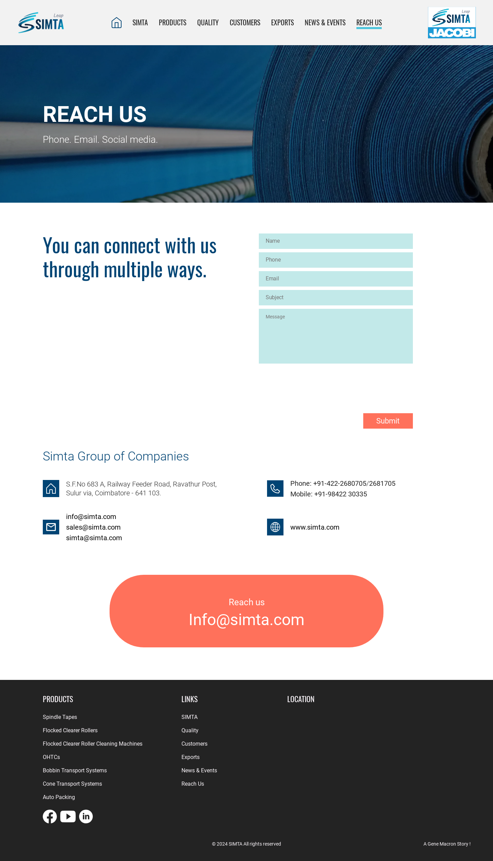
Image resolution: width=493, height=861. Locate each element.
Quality (190, 730)
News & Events (325, 22)
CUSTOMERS (245, 22)
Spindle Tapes (60, 717)
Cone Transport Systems (72, 784)
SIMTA (140, 22)
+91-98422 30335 (340, 494)
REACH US (369, 22)
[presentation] (311, 382)
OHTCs (51, 757)
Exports (190, 757)
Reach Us (192, 784)
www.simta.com (315, 527)
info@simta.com (91, 516)
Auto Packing (59, 797)
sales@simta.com (93, 527)
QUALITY (208, 22)
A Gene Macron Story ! (447, 844)
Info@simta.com (246, 620)
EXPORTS (282, 22)
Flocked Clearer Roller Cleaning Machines (92, 743)
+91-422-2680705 (339, 483)
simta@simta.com (94, 538)
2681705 (382, 483)
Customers (194, 743)
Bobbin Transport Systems (75, 770)
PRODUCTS (172, 22)
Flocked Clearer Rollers (70, 730)
